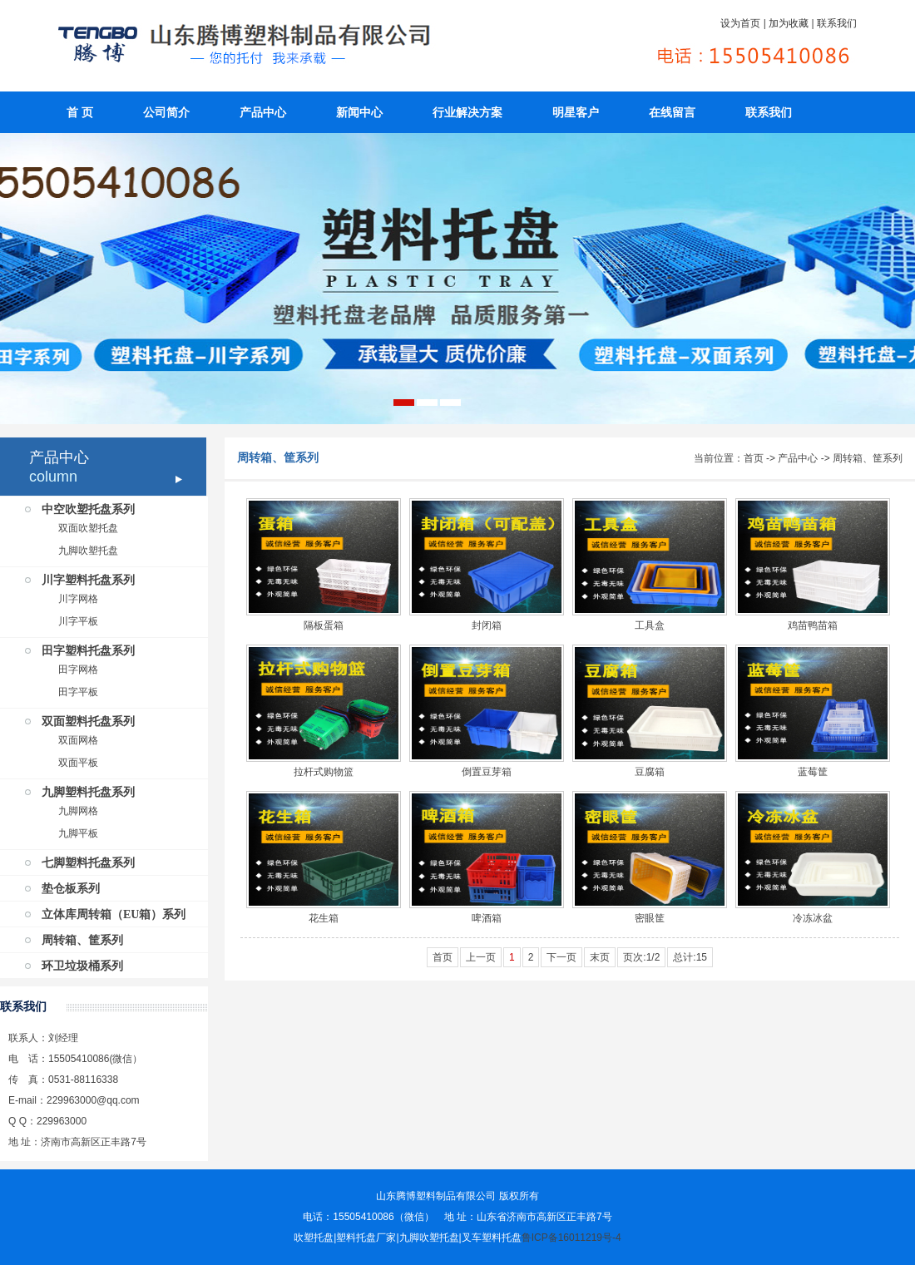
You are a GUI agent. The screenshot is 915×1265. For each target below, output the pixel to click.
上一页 (481, 957)
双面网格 (78, 740)
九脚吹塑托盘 (88, 550)
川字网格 (78, 599)
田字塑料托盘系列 (88, 651)
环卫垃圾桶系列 (82, 966)
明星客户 (575, 112)
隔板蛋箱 (324, 625)
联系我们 (837, 23)
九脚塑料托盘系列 (88, 792)
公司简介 (166, 112)
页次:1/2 (641, 957)
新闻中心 (359, 112)
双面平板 (78, 762)
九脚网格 (78, 811)
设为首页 (740, 23)
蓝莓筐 (813, 772)
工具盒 (650, 625)
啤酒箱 (487, 918)
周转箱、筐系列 (82, 940)
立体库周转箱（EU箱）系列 (113, 914)
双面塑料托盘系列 (88, 721)
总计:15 (690, 957)
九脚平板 (78, 833)
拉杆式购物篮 (324, 772)
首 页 (80, 112)
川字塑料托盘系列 (88, 580)
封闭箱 (487, 625)
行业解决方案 (467, 112)
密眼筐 (650, 918)
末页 (600, 957)
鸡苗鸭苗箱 (813, 625)
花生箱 (324, 918)
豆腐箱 (650, 772)
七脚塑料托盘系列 (88, 863)
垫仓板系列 (71, 888)
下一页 (561, 957)
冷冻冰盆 (813, 918)
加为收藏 (789, 23)
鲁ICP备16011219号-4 (571, 1237)
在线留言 (672, 112)
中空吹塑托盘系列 (88, 509)
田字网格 (78, 669)
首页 (754, 458)
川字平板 (78, 621)
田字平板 (78, 692)
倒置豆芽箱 (487, 772)
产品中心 (263, 112)
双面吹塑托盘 (88, 528)
